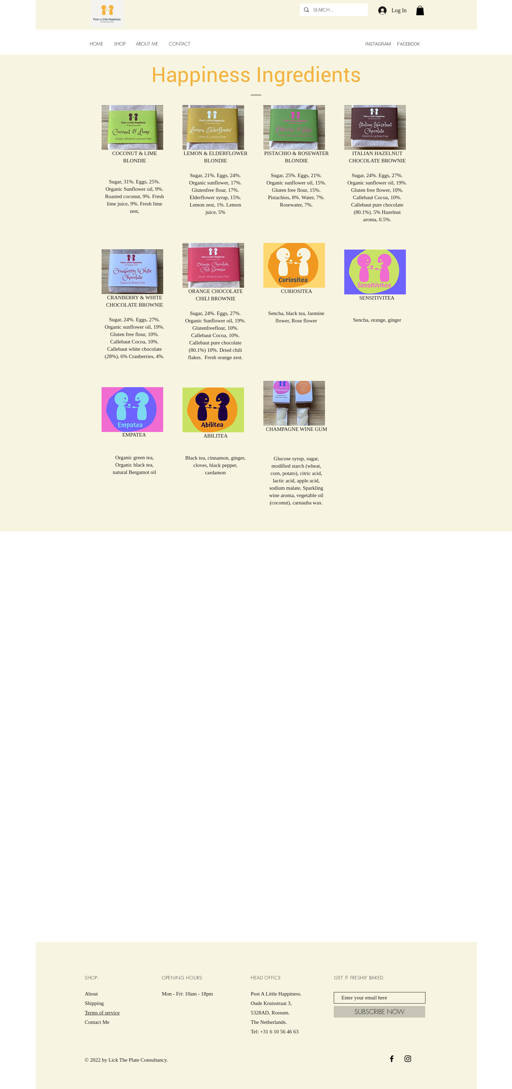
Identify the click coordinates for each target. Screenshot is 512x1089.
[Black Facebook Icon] (391, 1058)
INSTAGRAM (378, 44)
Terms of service (102, 1012)
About (91, 994)
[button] (420, 10)
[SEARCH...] (333, 10)
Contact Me (97, 1022)
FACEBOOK (409, 44)
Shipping (94, 1003)
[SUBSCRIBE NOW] (379, 1012)
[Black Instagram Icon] (407, 1058)
